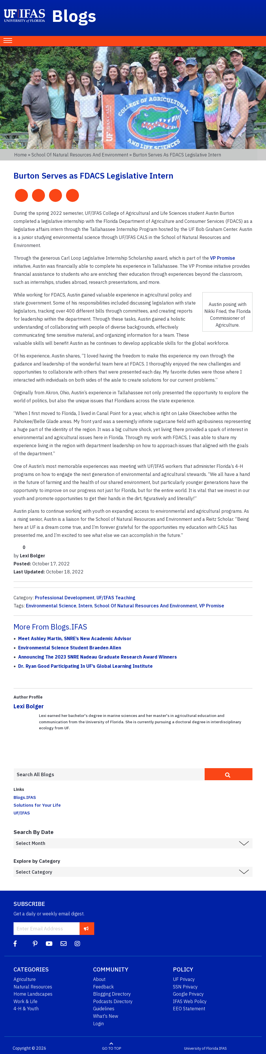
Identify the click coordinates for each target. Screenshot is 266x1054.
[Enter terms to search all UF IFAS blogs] (109, 774)
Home (20, 155)
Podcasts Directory (113, 1001)
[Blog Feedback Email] (64, 944)
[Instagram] (77, 944)
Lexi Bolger (29, 706)
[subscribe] (86, 928)
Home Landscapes (33, 994)
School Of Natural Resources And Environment (145, 606)
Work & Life (25, 1001)
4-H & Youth (26, 1008)
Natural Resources (33, 987)
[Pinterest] (35, 944)
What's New (105, 1016)
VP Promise (222, 258)
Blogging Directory (112, 994)
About (99, 979)
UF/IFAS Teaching (116, 597)
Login (98, 1023)
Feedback (103, 987)
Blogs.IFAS (25, 797)
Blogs (74, 15)
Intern (85, 606)
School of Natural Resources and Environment (79, 155)
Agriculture (25, 979)
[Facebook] (15, 944)
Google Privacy (188, 994)
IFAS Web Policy (190, 1001)
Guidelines (103, 1008)
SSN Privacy (185, 987)
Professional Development (65, 597)
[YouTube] (49, 944)
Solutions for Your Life (37, 805)
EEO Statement (189, 1008)
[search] (228, 774)
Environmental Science (51, 606)
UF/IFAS (22, 813)
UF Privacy (184, 979)
